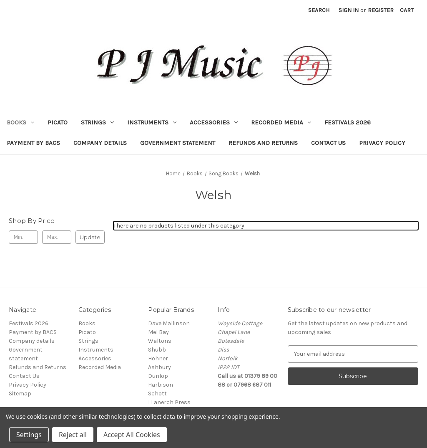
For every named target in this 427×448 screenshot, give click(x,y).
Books (20, 122)
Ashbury (159, 367)
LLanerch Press (169, 402)
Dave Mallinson (169, 323)
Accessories (214, 122)
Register (381, 10)
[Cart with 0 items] (406, 10)
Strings (97, 122)
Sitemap (20, 393)
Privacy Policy (382, 143)
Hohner (158, 358)
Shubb (157, 349)
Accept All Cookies (131, 434)
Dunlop (158, 376)
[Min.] (23, 237)
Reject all (73, 434)
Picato (58, 122)
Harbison (160, 384)
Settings (29, 434)
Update (90, 237)
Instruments (151, 122)
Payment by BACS (33, 143)
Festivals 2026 (347, 122)
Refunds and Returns (263, 143)
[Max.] (56, 237)
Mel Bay (158, 332)
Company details (100, 143)
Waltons (159, 340)
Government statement (177, 143)
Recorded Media (281, 122)
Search (318, 10)
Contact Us (328, 143)
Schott (157, 393)
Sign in (349, 10)
